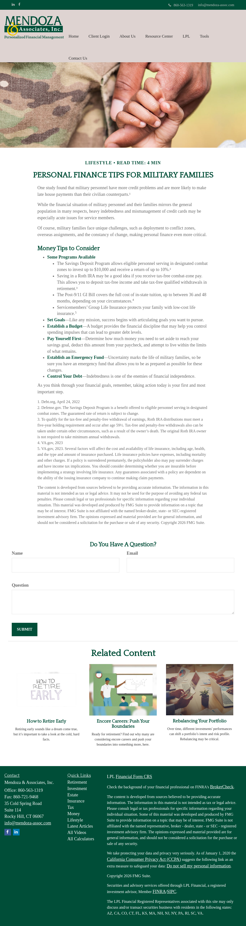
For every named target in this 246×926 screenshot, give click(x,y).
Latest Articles (80, 826)
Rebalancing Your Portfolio (199, 721)
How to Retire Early (46, 721)
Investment (77, 788)
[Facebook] (19, 4)
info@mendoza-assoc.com (216, 5)
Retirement (77, 782)
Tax (70, 807)
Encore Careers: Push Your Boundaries (123, 724)
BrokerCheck (222, 786)
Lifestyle (75, 820)
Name (17, 553)
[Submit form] (24, 629)
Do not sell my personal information (199, 866)
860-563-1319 (180, 5)
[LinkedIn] (13, 4)
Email (132, 553)
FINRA (159, 891)
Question (20, 585)
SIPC (171, 891)
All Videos (76, 832)
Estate (72, 794)
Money (73, 813)
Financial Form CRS (134, 776)
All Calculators (80, 838)
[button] (99, 28)
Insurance (76, 801)
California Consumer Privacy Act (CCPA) (144, 859)
